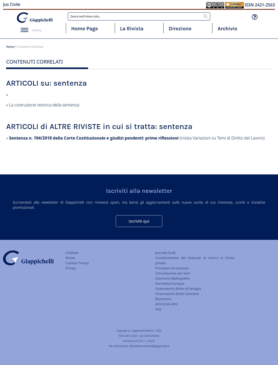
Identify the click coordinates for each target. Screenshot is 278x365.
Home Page (84, 29)
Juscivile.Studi (165, 252)
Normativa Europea (169, 283)
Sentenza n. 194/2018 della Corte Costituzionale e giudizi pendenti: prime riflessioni (93, 138)
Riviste (70, 257)
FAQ (158, 309)
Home (10, 46)
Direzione (180, 29)
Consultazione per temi (172, 273)
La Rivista (132, 29)
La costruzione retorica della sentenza (44, 105)
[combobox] (139, 16)
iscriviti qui (139, 221)
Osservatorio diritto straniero (177, 293)
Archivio (227, 29)
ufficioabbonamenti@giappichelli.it (149, 346)
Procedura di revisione (172, 268)
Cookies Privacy (77, 263)
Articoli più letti (166, 304)
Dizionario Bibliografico (172, 278)
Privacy (71, 268)
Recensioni (163, 299)
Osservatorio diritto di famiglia (178, 288)
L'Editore (72, 252)
